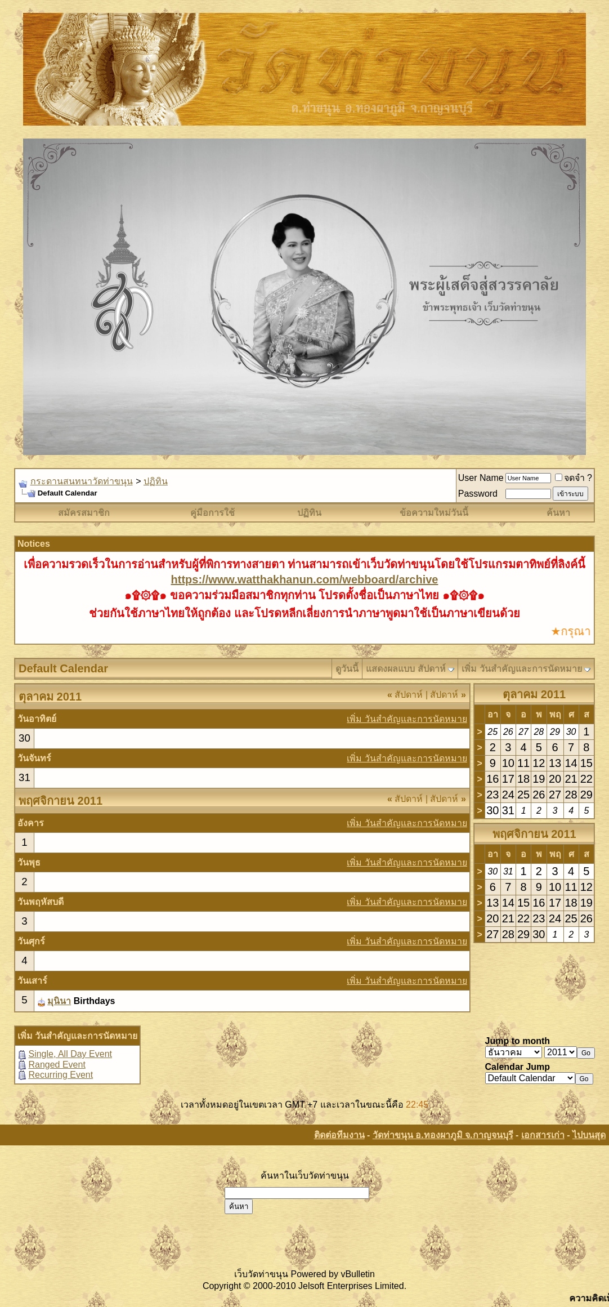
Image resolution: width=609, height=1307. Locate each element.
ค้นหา (558, 513)
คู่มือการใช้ (212, 513)
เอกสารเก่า (543, 1135)
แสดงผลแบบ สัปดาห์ (405, 668)
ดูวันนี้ (347, 668)
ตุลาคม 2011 (534, 694)
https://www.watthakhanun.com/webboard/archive (304, 579)
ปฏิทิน (156, 481)
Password (478, 493)
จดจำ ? (573, 478)
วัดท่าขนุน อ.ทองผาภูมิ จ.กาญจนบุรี (443, 1135)
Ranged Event (56, 1064)
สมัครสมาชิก (84, 513)
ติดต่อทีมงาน (339, 1135)
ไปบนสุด (589, 1135)
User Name (481, 478)
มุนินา (59, 1001)
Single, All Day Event (70, 1054)
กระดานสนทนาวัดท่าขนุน (81, 481)
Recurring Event (60, 1074)
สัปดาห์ (405, 694)
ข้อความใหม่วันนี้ (434, 513)
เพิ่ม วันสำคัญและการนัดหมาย (521, 668)
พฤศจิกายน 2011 (534, 834)
